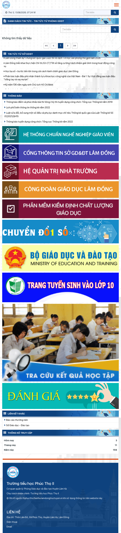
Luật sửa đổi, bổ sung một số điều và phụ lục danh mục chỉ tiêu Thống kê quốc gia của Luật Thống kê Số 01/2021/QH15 (58, 114)
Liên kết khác (13, 413)
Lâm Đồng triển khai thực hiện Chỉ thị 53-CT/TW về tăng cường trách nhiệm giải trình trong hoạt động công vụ (59, 67)
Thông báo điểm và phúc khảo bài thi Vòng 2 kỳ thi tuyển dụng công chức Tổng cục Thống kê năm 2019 (58, 101)
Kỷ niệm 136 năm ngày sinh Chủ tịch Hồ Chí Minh (28, 87)
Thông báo (12, 95)
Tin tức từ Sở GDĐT (17, 53)
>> (74, 45)
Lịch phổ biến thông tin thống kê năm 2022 (27, 107)
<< (46, 45)
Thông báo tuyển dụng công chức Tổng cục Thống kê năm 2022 (38, 121)
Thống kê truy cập (17, 432)
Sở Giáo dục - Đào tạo (16, 425)
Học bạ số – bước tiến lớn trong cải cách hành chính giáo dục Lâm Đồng (41, 74)
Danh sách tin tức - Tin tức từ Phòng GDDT (33, 20)
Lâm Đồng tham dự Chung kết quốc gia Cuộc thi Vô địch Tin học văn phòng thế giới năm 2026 (52, 61)
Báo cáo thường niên (16, 419)
